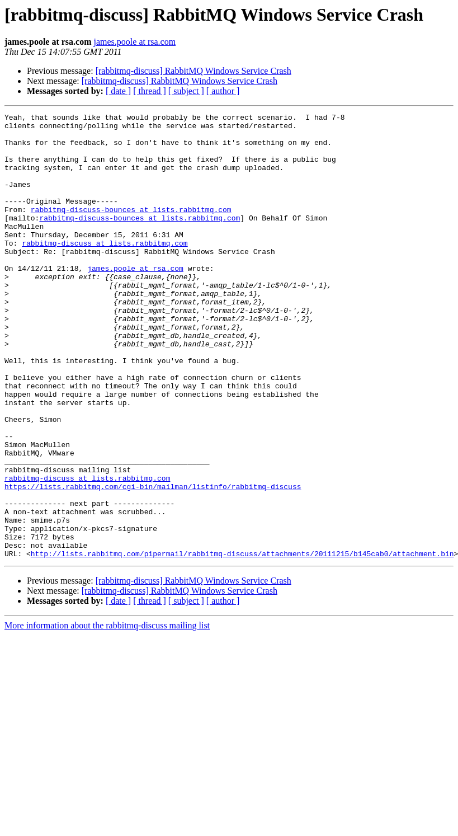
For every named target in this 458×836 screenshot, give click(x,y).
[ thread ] (149, 91)
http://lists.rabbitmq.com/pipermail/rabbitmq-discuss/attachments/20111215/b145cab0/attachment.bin (242, 642)
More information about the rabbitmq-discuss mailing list (107, 714)
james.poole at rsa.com (135, 41)
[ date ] (118, 91)
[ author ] (223, 91)
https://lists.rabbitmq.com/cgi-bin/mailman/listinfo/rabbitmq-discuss (152, 562)
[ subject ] (186, 91)
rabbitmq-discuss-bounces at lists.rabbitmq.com (131, 229)
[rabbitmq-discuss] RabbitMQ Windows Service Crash (193, 71)
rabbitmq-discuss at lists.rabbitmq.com (104, 270)
